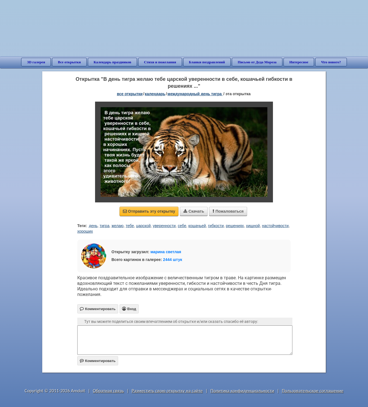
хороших (85, 231)
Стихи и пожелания (160, 62)
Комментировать (98, 361)
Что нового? (331, 62)
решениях (235, 225)
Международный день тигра (195, 94)
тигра (105, 225)
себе (182, 225)
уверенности (164, 225)
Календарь (155, 94)
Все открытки (69, 62)
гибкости (215, 225)
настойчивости (275, 225)
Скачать (193, 211)
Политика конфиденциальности (242, 391)
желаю (117, 225)
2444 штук (172, 259)
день (93, 225)
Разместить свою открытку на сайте (167, 391)
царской (143, 225)
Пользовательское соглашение (312, 391)
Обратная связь (108, 391)
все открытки (130, 94)
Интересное (298, 62)
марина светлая (165, 252)
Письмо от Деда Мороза (257, 62)
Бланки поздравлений (207, 62)
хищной (253, 225)
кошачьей (197, 225)
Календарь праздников (112, 62)
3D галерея (36, 62)
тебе (130, 225)
